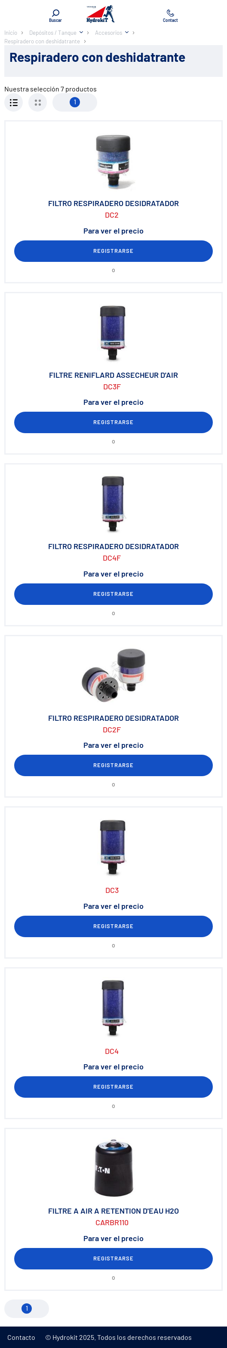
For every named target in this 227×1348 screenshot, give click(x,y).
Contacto (21, 1337)
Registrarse (113, 250)
